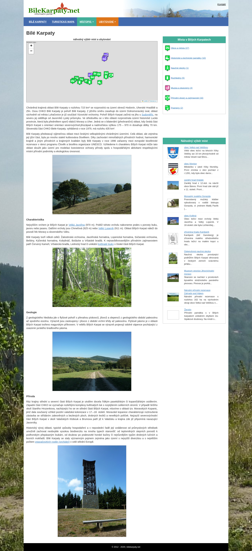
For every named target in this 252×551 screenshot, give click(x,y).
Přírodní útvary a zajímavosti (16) (187, 98)
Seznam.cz (153, 101)
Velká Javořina (77, 224)
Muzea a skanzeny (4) (182, 88)
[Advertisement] (142, 8)
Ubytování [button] (107, 21)
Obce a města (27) (180, 48)
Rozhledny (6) (178, 78)
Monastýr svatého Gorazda (197, 196)
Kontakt (222, 4)
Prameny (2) (177, 108)
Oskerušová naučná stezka (197, 251)
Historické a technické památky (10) (188, 58)
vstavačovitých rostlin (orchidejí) (52, 441)
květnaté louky (106, 244)
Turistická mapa (63, 21)
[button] (104, 59)
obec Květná (190, 216)
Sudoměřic (147, 114)
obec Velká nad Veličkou (196, 147)
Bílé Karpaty (38, 21)
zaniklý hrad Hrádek (194, 180)
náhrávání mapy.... (91, 71)
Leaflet (145, 101)
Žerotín (187, 309)
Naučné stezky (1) (180, 68)
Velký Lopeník (106, 228)
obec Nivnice (190, 164)
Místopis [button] (87, 21)
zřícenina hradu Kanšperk (196, 232)
